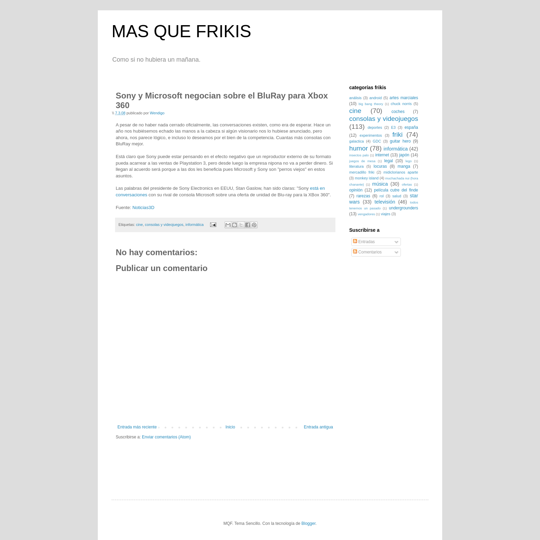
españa (411, 127)
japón (404, 155)
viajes (386, 214)
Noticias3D (143, 207)
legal (388, 160)
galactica (356, 141)
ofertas (407, 184)
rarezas (363, 196)
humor (358, 148)
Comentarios (367, 252)
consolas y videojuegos (164, 224)
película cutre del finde (396, 190)
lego (408, 161)
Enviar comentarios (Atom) (166, 437)
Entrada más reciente (137, 427)
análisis (355, 98)
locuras (380, 166)
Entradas (364, 241)
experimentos (371, 135)
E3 (393, 127)
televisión (384, 202)
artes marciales (404, 97)
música (380, 184)
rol (382, 196)
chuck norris (401, 104)
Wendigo (157, 113)
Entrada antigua (318, 427)
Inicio (230, 427)
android (376, 98)
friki (397, 134)
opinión (356, 190)
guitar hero (400, 141)
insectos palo (359, 155)
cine (139, 224)
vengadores (366, 214)
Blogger (308, 523)
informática (194, 224)
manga (403, 166)
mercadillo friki (361, 172)
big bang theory (371, 104)
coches (398, 111)
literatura (356, 166)
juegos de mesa (362, 161)
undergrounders (403, 208)
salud (396, 196)
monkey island (366, 178)
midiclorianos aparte (401, 172)
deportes (375, 127)
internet (382, 155)
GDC (377, 141)
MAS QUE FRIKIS (181, 31)
